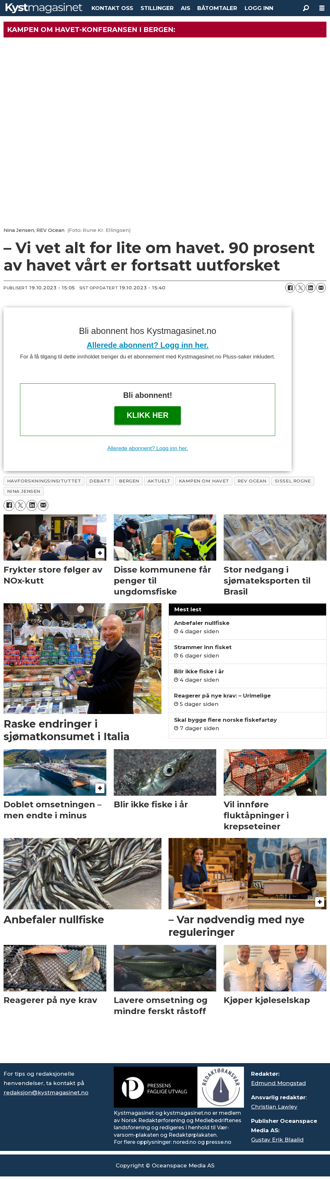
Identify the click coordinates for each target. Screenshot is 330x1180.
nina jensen (23, 491)
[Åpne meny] (321, 8)
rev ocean (252, 480)
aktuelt (159, 480)
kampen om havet (204, 480)
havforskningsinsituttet (44, 480)
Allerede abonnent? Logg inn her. (148, 345)
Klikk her (148, 415)
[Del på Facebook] (290, 288)
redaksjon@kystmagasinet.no (46, 1092)
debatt (99, 480)
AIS (185, 8)
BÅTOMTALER (217, 8)
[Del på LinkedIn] (310, 288)
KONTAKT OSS (112, 8)
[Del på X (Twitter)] (300, 288)
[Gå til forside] (44, 8)
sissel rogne (293, 480)
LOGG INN (259, 8)
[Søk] (306, 8)
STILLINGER (157, 8)
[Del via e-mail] (321, 288)
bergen (129, 480)
